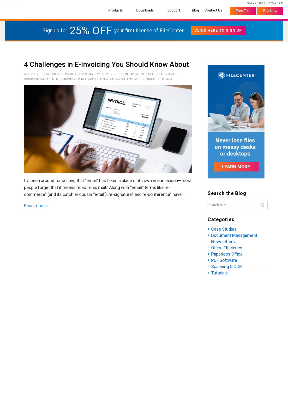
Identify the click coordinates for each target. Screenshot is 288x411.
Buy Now (270, 11)
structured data (159, 79)
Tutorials (219, 272)
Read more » (36, 205)
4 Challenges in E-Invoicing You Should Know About (106, 64)
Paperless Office (141, 74)
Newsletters (223, 241)
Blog (195, 10)
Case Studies (224, 229)
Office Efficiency (226, 247)
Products (115, 10)
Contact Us (213, 10)
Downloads (145, 10)
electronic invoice (111, 79)
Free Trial (243, 11)
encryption (135, 79)
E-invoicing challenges (78, 79)
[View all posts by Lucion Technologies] (44, 74)
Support (174, 10)
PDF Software (224, 260)
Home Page (12, 4)
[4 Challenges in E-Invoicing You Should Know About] (95, 74)
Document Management (42, 79)
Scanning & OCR (226, 266)
